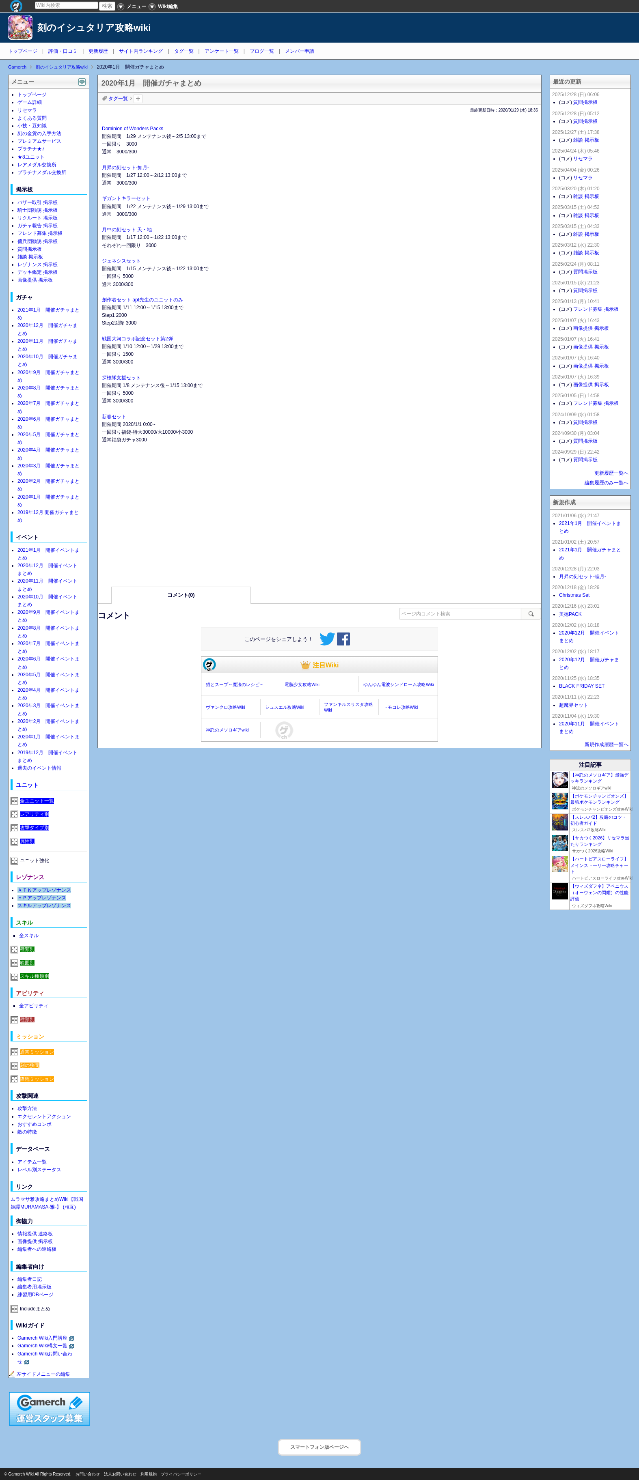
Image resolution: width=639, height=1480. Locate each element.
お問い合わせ (88, 1474)
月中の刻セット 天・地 (127, 229)
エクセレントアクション (44, 1116)
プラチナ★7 (31, 149)
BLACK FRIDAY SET (581, 686)
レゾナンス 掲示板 (37, 264)
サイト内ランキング (141, 51)
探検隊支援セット (121, 378)
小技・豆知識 (32, 126)
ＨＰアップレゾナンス (41, 898)
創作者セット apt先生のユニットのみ (142, 300)
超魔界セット (573, 705)
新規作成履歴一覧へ (606, 744)
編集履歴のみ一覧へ (606, 483)
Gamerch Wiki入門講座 (42, 1338)
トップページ (22, 51)
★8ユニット (31, 157)
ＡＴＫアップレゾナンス (44, 890)
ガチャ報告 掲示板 (37, 225)
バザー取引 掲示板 (37, 202)
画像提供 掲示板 (35, 280)
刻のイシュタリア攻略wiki (94, 28)
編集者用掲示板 (34, 1287)
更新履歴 (98, 51)
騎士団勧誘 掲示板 (37, 210)
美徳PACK (570, 614)
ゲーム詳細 (29, 102)
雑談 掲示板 (30, 257)
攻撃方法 (27, 1108)
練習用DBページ (35, 1294)
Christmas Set (574, 595)
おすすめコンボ (34, 1124)
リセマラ (27, 110)
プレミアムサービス (39, 141)
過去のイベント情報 (39, 768)
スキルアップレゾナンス (44, 905)
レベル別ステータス (39, 1169)
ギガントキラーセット (126, 198)
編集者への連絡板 (36, 1249)
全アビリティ (33, 1006)
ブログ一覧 (262, 51)
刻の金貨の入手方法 (39, 133)
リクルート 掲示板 (37, 218)
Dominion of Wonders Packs (132, 128)
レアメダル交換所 (36, 165)
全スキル (29, 935)
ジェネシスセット (121, 261)
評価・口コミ (63, 51)
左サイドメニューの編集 (39, 1374)
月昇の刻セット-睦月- (582, 576)
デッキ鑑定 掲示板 (37, 272)
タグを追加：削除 (138, 98)
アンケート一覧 (222, 51)
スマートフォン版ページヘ (319, 1447)
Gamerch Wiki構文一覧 (42, 1346)
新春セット (114, 416)
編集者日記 (29, 1279)
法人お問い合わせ (120, 1474)
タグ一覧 (184, 51)
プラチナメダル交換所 (41, 172)
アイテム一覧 (32, 1162)
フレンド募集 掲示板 (40, 233)
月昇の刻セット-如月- (125, 167)
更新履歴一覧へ (611, 473)
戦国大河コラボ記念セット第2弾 (137, 339)
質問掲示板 (29, 249)
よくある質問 (32, 118)
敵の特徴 (27, 1132)
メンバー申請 (299, 51)
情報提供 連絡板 (35, 1234)
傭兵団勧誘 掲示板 (37, 241)
